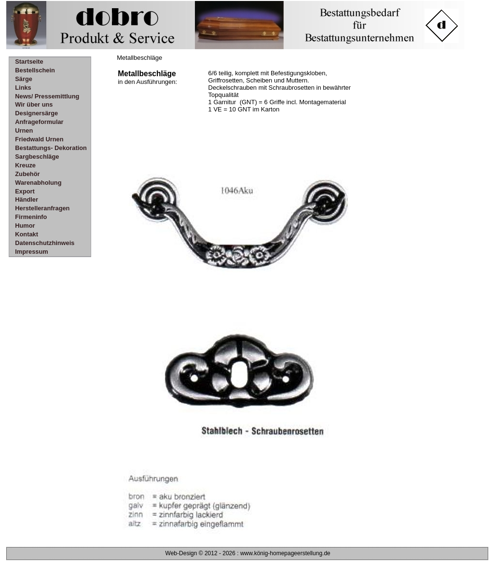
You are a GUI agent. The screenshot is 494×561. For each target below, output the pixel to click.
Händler (26, 199)
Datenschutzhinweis (44, 242)
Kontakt (26, 234)
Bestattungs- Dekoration (51, 147)
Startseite (29, 61)
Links (23, 87)
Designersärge (36, 113)
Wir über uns (34, 104)
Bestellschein (35, 70)
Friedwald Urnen (39, 139)
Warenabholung (38, 182)
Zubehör (27, 174)
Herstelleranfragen (42, 208)
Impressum (31, 251)
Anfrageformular (39, 121)
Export (25, 191)
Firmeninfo (31, 216)
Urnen (24, 130)
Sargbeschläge (37, 156)
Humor (25, 225)
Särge (23, 78)
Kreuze (25, 165)
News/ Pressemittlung (47, 96)
